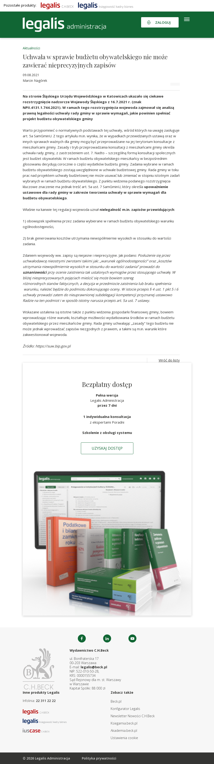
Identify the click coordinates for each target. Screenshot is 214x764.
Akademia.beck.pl (124, 730)
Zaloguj (163, 22)
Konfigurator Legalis (125, 708)
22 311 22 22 (46, 700)
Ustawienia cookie (124, 738)
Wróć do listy (169, 360)
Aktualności (31, 48)
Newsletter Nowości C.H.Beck (133, 716)
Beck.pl (116, 701)
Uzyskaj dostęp (107, 448)
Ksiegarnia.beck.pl (124, 723)
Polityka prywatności (99, 758)
